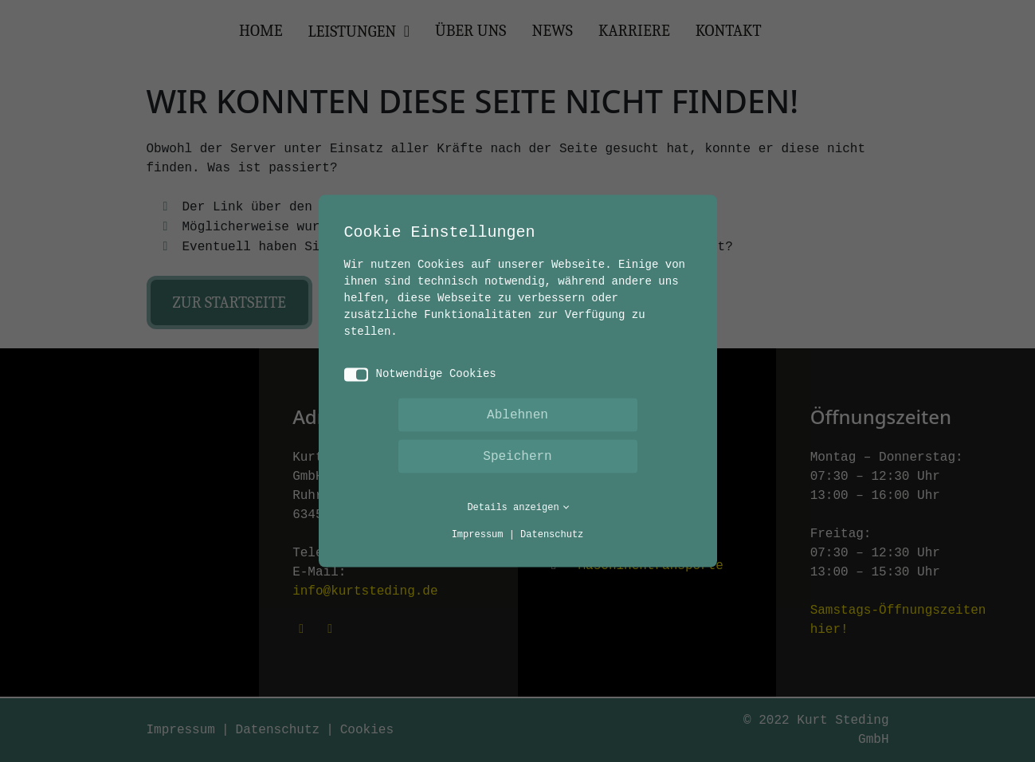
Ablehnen (517, 415)
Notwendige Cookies (420, 374)
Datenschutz (551, 534)
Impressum (478, 534)
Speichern (517, 457)
